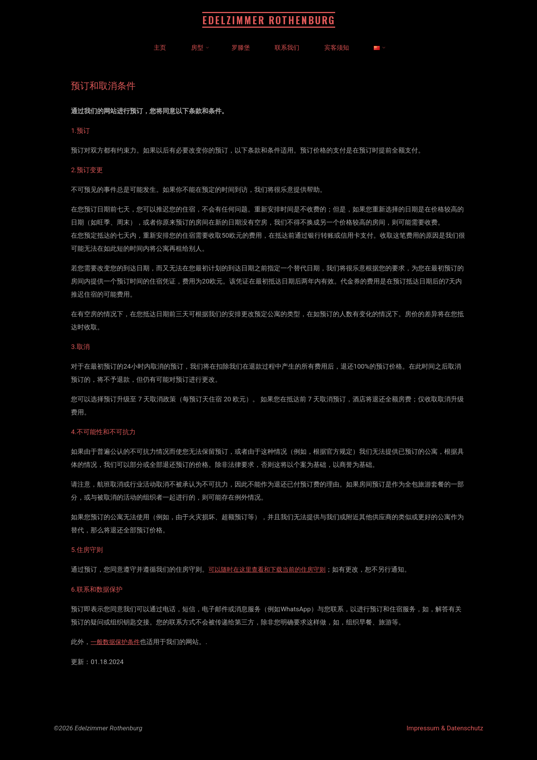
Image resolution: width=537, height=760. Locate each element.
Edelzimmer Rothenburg (268, 20)
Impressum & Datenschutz (444, 727)
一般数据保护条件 (117, 641)
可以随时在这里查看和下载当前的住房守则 (270, 569)
